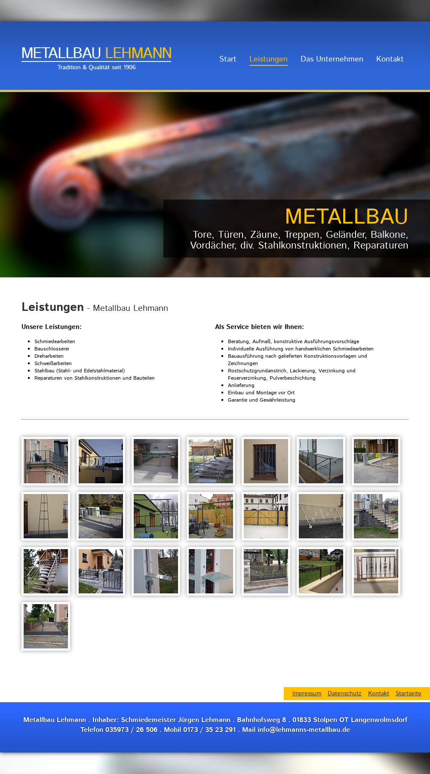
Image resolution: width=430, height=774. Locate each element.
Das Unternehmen (332, 59)
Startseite (408, 693)
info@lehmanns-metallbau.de (304, 730)
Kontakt (390, 59)
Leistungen (268, 59)
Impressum (306, 693)
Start (227, 59)
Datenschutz (345, 693)
